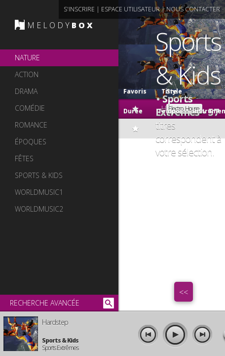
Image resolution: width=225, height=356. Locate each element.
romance (31, 125)
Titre (158, 89)
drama (26, 91)
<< (183, 292)
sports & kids (39, 175)
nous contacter (193, 9)
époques (30, 141)
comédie (30, 108)
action (26, 74)
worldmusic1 (39, 192)
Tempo (169, 111)
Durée (133, 111)
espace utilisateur (130, 9)
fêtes (24, 158)
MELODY (61, 25)
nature (27, 57)
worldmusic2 (39, 209)
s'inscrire (79, 9)
